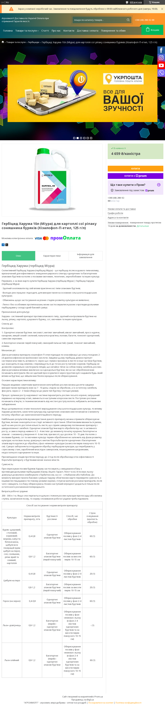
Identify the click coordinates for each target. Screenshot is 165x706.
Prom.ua (98, 696)
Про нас (56, 30)
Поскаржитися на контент (100, 702)
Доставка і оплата (87, 30)
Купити (135, 168)
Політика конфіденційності (128, 702)
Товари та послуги (26, 30)
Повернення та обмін (113, 30)
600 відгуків (136, 2)
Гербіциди (33, 42)
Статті (45, 30)
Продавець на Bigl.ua (82, 699)
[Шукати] (128, 20)
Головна (8, 30)
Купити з (135, 176)
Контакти (68, 30)
